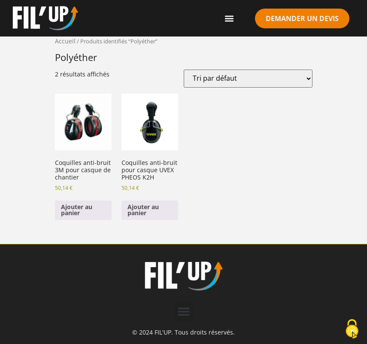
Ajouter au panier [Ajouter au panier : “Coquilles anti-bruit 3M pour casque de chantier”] (76, 210)
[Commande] (248, 79)
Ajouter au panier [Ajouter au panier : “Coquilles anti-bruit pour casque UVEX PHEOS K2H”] (143, 210)
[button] (229, 18)
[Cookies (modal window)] (352, 329)
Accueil (65, 41)
